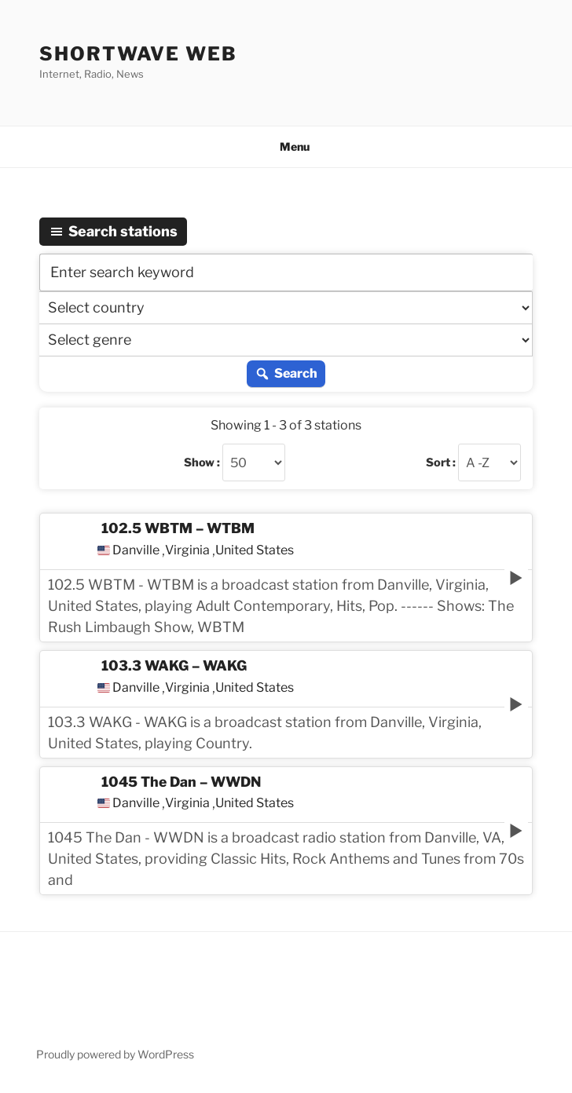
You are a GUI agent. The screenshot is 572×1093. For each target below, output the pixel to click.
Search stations (113, 231)
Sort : (441, 462)
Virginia (187, 550)
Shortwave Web (138, 53)
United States (254, 550)
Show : (202, 462)
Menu (286, 146)
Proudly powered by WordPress (115, 1054)
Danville (136, 550)
